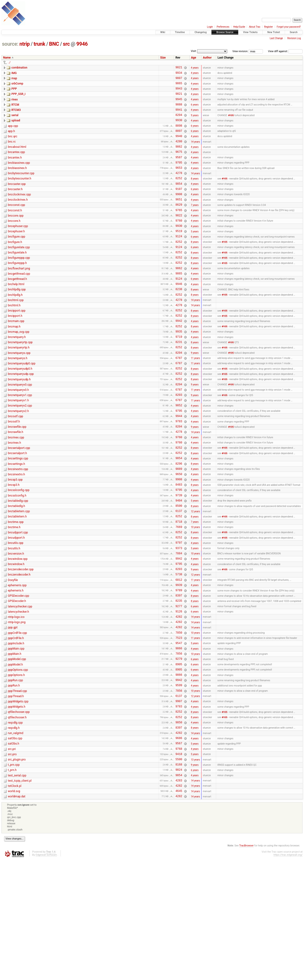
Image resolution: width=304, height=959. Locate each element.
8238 (179, 320)
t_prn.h (12, 865)
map (14, 79)
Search (294, 32)
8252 (179, 194)
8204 (179, 122)
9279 (179, 739)
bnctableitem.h (17, 577)
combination (19, 67)
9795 (179, 458)
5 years (195, 254)
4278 (179, 188)
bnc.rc (12, 151)
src (66, 44)
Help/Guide (239, 26)
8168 (179, 859)
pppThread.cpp (17, 775)
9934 (179, 74)
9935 (179, 368)
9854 (179, 200)
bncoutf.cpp (15, 463)
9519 (179, 254)
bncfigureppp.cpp (19, 283)
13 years (195, 853)
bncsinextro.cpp (18, 523)
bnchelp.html (16, 313)
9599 (179, 769)
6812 (179, 650)
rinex (14, 103)
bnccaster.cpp (17, 199)
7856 (179, 733)
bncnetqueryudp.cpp (21, 415)
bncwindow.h (16, 631)
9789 (179, 662)
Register (268, 26)
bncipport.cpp (16, 343)
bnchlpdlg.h (15, 325)
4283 (179, 877)
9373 (179, 614)
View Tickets (250, 32)
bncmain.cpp (16, 355)
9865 (179, 86)
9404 (179, 560)
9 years (195, 122)
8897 (179, 140)
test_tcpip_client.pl (20, 877)
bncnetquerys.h (17, 397)
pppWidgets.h (16, 793)
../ (9, 62)
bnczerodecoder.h (19, 643)
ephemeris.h (16, 661)
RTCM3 (16, 115)
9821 (179, 68)
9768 (179, 842)
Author (207, 57)
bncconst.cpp (16, 223)
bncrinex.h (14, 493)
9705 (179, 176)
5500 (179, 853)
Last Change (276, 38)
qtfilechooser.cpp (19, 799)
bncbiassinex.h (17, 181)
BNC (54, 44)
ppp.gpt (13, 703)
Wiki (162, 32)
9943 (179, 92)
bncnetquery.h (17, 373)
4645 (179, 889)
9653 (179, 182)
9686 (179, 829)
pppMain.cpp (16, 727)
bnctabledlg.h (16, 565)
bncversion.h (16, 619)
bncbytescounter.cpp (21, 187)
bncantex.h (15, 169)
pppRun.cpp (15, 763)
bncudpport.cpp (18, 595)
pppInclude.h (16, 721)
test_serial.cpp (17, 871)
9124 (179, 260)
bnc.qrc (12, 145)
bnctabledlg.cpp (18, 559)
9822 (179, 236)
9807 (179, 80)
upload (15, 127)
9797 (179, 608)
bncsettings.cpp (18, 511)
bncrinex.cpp (16, 487)
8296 (179, 518)
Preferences (223, 26)
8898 (179, 134)
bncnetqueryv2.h (18, 457)
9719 (179, 374)
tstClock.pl (14, 883)
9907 (179, 787)
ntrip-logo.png (16, 697)
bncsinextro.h (16, 529)
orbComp (17, 85)
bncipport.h (15, 349)
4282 (179, 692)
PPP (14, 91)
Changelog (201, 32)
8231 (179, 380)
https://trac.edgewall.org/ (288, 954)
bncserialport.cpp (19, 499)
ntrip (24, 44)
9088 (179, 110)
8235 (179, 673)
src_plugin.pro (17, 853)
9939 (179, 656)
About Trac (254, 26)
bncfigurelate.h (17, 277)
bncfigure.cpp (16, 259)
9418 (179, 847)
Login (210, 26)
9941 (179, 116)
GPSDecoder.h (17, 673)
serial (14, 121)
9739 (179, 554)
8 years (195, 194)
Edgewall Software (46, 954)
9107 (179, 206)
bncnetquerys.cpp (19, 391)
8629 (179, 224)
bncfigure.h (15, 265)
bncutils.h (14, 613)
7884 (179, 620)
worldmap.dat (16, 895)
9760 (179, 242)
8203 (179, 440)
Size (163, 57)
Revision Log (294, 38)
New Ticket (273, 32)
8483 (179, 542)
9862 (179, 158)
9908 (179, 212)
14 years (195, 152)
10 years (195, 589)
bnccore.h (14, 241)
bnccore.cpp (16, 235)
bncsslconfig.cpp (18, 547)
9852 (179, 452)
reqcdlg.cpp (15, 811)
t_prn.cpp (14, 859)
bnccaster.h (15, 205)
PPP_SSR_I (18, 97)
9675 (179, 164)
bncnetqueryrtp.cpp (20, 379)
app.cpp (13, 133)
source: (10, 44)
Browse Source (224, 32)
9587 (179, 170)
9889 (179, 524)
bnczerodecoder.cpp (20, 637)
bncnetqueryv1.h (18, 445)
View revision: (240, 51)
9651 (179, 218)
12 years (195, 571)
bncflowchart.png (19, 295)
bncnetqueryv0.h (18, 433)
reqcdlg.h (14, 817)
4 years (195, 68)
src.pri (12, 841)
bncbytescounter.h (19, 193)
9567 (179, 835)
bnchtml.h (14, 337)
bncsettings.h (16, 517)
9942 (179, 356)
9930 (179, 128)
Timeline (180, 32)
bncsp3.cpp (15, 535)
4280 (179, 152)
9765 (179, 230)
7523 (179, 716)
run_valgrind (15, 823)
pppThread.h (16, 781)
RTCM (15, 109)
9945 (179, 104)
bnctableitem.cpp (19, 571)
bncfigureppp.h (17, 289)
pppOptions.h (16, 757)
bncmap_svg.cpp (18, 367)
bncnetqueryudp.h (19, 421)
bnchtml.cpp (16, 331)
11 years (195, 398)
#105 (231, 122)
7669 (179, 590)
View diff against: (285, 51)
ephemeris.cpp (17, 655)
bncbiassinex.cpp (19, 175)
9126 (179, 686)
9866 (179, 727)
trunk (39, 44)
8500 (179, 566)
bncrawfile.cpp (17, 475)
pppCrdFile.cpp (17, 709)
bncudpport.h (16, 601)
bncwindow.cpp (18, 625)
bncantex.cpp (16, 163)
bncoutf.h (14, 469)
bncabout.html (17, 157)
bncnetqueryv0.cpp (20, 427)
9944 (179, 464)
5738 (179, 643)
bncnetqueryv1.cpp (20, 439)
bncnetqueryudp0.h (20, 409)
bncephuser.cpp (18, 247)
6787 (179, 398)
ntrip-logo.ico (16, 691)
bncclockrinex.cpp (19, 211)
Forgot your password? (289, 26)
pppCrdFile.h (16, 715)
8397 (179, 668)
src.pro (12, 847)
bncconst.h (15, 229)
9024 (179, 865)
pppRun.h (14, 769)
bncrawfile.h (15, 481)
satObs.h (13, 835)
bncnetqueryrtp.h (18, 385)
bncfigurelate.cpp (19, 271)
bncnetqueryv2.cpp (20, 451)
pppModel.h (15, 745)
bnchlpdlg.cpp (17, 319)
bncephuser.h (16, 253)
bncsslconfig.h (17, 553)
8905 (179, 746)
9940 (179, 146)
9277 (179, 680)
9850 (179, 812)
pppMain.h (14, 733)
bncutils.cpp (15, 607)
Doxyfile (13, 649)
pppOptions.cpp (18, 751)
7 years (195, 224)
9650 (179, 530)
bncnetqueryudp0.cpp (21, 403)
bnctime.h (14, 589)
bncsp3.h (13, 541)
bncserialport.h (17, 505)
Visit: (193, 51)
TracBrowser (246, 944)
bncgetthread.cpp (19, 301)
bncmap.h (14, 361)
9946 (82, 44)
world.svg (14, 889)
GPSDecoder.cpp (18, 667)
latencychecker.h (18, 685)
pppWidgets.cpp (18, 787)
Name (7, 57)
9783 (179, 470)
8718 (179, 584)
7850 (179, 710)
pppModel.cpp (17, 739)
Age (193, 57)
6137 (179, 572)
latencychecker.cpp (20, 679)
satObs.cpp (15, 829)
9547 (179, 722)
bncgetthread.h (17, 307)
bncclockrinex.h (18, 217)
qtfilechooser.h (17, 805)
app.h (11, 139)
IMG (14, 73)
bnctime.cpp (16, 583)
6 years (195, 110)
